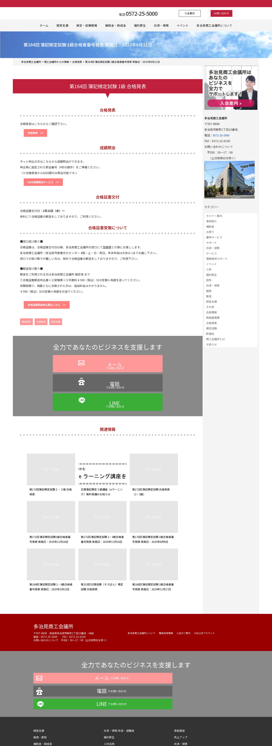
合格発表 (41, 326)
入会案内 (192, 13)
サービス (211, 253)
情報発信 (109, 711)
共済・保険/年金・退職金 (120, 678)
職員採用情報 (168, 607)
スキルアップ (114, 705)
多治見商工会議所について (215, 25)
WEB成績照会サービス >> (46, 184)
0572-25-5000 (222, 135)
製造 (208, 296)
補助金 (210, 226)
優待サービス (214, 237)
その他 (210, 307)
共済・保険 (162, 25)
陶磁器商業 (213, 317)
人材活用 (109, 691)
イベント (183, 25)
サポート (211, 242)
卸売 (208, 280)
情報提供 (179, 705)
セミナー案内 (214, 216)
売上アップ (181, 685)
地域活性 (39, 705)
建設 (208, 291)
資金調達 (181, 678)
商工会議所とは (215, 339)
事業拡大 (109, 698)
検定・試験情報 (87, 25)
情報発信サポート (217, 259)
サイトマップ (182, 711)
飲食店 (210, 334)
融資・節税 (40, 685)
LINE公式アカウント (209, 607)
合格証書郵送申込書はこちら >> (50, 309)
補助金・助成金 (116, 25)
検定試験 (55, 326)
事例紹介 (211, 221)
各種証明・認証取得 (187, 698)
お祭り (210, 232)
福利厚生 (140, 25)
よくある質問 (130, 736)
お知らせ (211, 344)
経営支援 (62, 25)
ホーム (44, 25)
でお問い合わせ (66, 377)
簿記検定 (26, 326)
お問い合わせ (219, 13)
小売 (208, 269)
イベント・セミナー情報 (49, 698)
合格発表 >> (37, 134)
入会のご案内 (187, 607)
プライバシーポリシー (105, 736)
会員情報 (211, 312)
